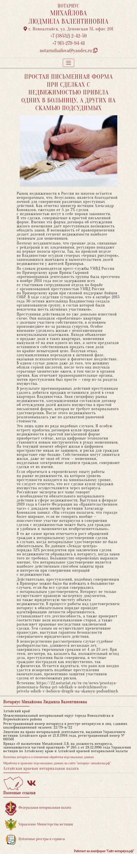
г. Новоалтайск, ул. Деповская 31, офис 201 (68, 29)
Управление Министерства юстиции (39, 825)
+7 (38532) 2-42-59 (68, 36)
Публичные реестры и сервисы (35, 839)
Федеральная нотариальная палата (38, 807)
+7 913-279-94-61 (68, 43)
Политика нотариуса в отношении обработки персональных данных (48, 757)
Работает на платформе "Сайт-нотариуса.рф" (104, 851)
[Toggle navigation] (68, 63)
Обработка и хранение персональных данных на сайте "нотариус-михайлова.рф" (57, 763)
